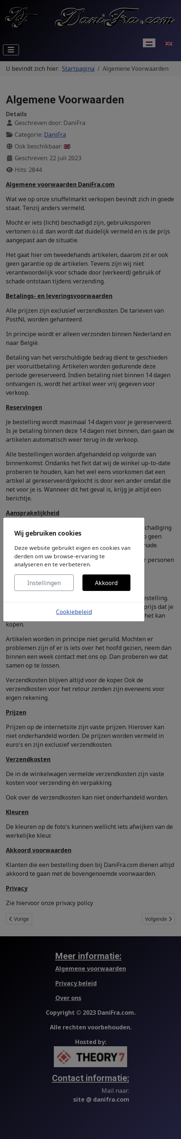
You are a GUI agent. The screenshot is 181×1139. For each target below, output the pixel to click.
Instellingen (44, 583)
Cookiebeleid (74, 612)
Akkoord (106, 583)
